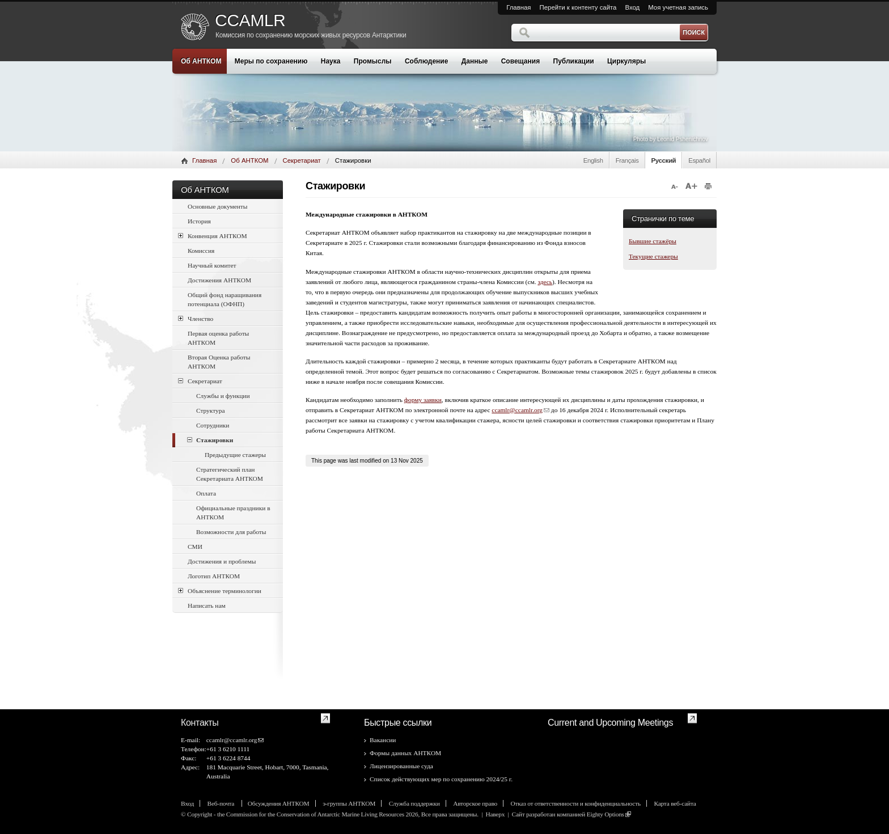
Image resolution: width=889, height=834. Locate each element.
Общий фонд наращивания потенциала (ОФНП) (224, 299)
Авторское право (475, 803)
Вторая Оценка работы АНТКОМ (219, 362)
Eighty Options (605, 814)
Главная (518, 7)
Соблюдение (426, 61)
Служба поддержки (414, 803)
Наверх (495, 814)
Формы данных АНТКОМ (405, 753)
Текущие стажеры (653, 256)
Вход (632, 7)
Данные (475, 61)
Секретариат (302, 160)
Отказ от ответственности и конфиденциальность (576, 803)
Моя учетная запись (678, 7)
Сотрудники (212, 425)
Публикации (573, 61)
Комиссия (201, 250)
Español (699, 160)
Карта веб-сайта (675, 803)
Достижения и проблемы (222, 561)
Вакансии (383, 739)
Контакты (200, 722)
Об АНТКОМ (201, 61)
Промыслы (373, 61)
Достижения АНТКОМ (219, 280)
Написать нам (207, 605)
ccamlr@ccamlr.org (517, 410)
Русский (663, 160)
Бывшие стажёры (652, 241)
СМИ (195, 546)
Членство (195, 318)
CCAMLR (250, 20)
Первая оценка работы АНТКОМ (218, 338)
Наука (331, 61)
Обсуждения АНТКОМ (279, 803)
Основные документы (218, 206)
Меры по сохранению (271, 61)
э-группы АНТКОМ (349, 803)
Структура (210, 410)
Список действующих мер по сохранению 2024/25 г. (441, 779)
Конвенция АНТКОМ (212, 235)
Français (627, 160)
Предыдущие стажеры (235, 454)
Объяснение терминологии (219, 590)
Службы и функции (223, 395)
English (593, 160)
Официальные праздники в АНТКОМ (233, 512)
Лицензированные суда (401, 766)
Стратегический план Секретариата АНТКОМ (229, 474)
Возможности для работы (231, 531)
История (199, 221)
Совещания (520, 61)
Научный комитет (212, 265)
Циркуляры (626, 61)
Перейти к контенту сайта (578, 7)
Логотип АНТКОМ (214, 576)
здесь (544, 281)
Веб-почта (222, 803)
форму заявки (423, 399)
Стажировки (210, 439)
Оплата (206, 493)
